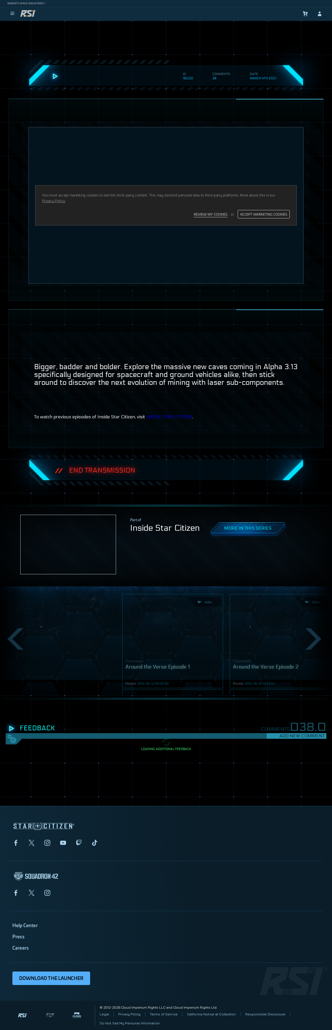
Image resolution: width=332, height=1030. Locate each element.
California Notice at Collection (211, 1014)
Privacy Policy (129, 1014)
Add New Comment (302, 735)
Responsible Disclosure (265, 1014)
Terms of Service (164, 1014)
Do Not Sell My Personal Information (130, 1023)
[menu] (12, 13)
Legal (104, 1014)
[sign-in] (319, 13)
